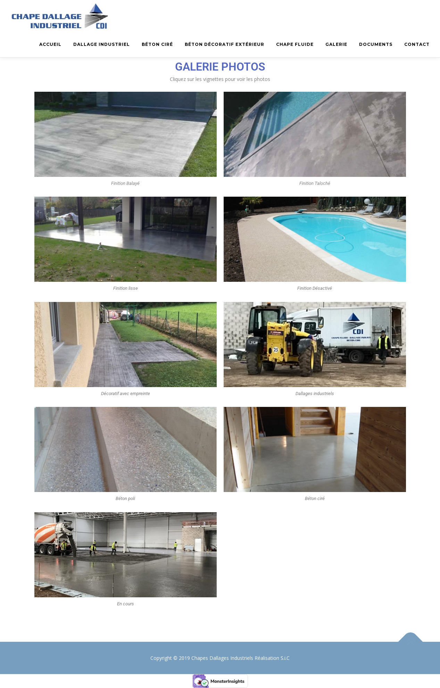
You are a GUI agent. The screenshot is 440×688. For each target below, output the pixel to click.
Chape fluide (295, 44)
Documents (375, 44)
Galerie (336, 44)
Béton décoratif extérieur (224, 44)
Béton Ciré (157, 44)
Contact (417, 44)
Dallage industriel (101, 44)
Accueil (50, 44)
